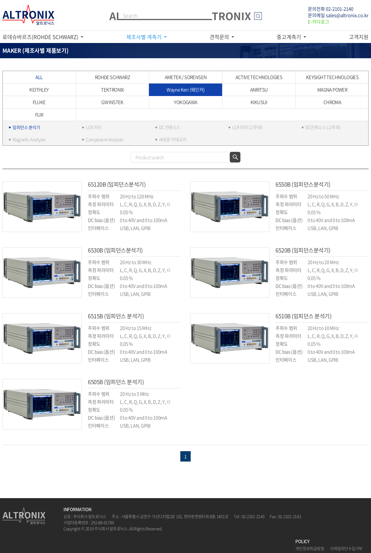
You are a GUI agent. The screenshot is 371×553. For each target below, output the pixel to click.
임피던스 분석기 (26, 127)
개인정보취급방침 (309, 548)
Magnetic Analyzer (29, 139)
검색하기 (235, 157)
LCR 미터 (93, 127)
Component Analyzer (105, 139)
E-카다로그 (318, 21)
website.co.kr (96, 534)
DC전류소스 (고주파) (322, 127)
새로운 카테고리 (173, 139)
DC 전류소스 (169, 127)
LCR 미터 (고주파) (247, 127)
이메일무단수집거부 (346, 548)
